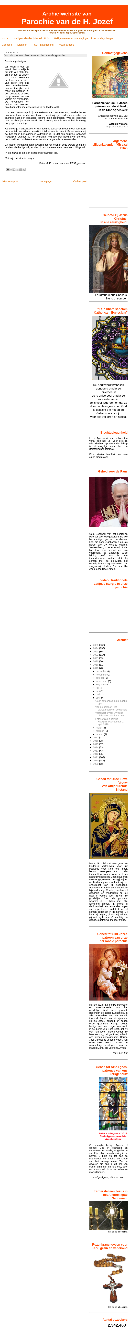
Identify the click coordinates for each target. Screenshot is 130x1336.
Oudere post (80, 181)
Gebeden (7, 44)
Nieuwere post (10, 181)
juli (98, 687)
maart (99, 727)
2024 (96, 648)
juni (98, 691)
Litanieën (22, 44)
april (98, 697)
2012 (96, 754)
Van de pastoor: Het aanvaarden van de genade (111, 708)
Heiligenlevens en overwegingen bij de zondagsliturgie (83, 38)
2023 (96, 651)
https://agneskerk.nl (117, 126)
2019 (96, 664)
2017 (96, 737)
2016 (96, 740)
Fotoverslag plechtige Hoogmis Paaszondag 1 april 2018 (109, 722)
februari (100, 731)
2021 (96, 658)
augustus (101, 684)
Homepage (45, 181)
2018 (96, 668)
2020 (96, 661)
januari (100, 734)
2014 (96, 747)
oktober (100, 678)
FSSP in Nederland (43, 44)
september (102, 681)
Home (5, 38)
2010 (96, 760)
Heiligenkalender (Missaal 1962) (31, 38)
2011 (96, 757)
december (101, 671)
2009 (96, 764)
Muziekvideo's (66, 44)
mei (98, 694)
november (101, 674)
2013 (96, 750)
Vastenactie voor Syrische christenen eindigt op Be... (110, 714)
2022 (96, 654)
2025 (96, 645)
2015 (96, 744)
